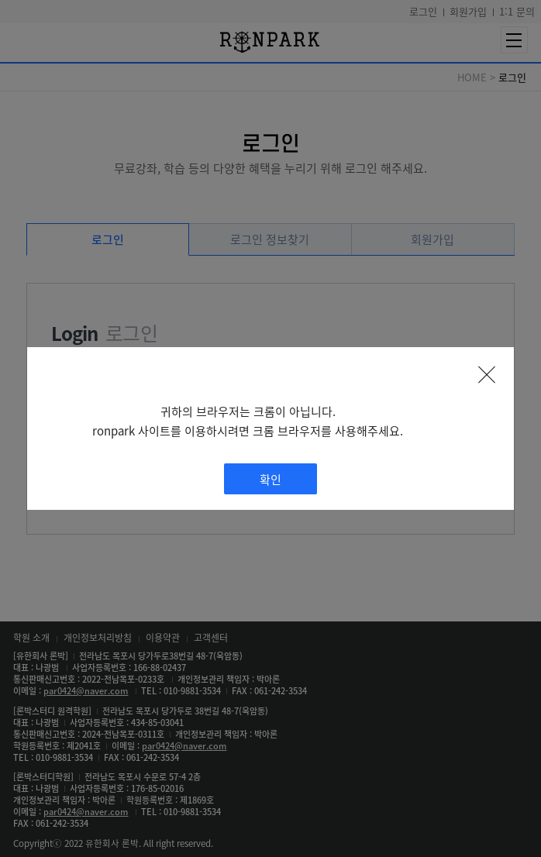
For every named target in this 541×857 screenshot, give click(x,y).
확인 (270, 479)
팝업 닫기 (486, 374)
